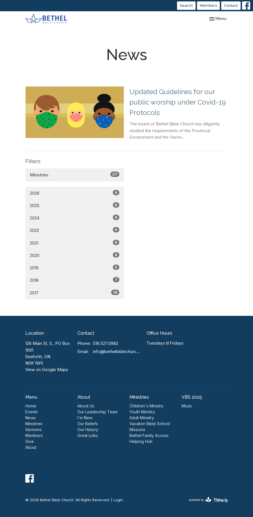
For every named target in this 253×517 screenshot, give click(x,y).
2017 (74, 293)
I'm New (84, 417)
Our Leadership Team (97, 411)
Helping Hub (141, 441)
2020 (74, 255)
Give (29, 441)
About (30, 447)
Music (187, 405)
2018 (74, 280)
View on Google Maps (46, 369)
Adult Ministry (141, 417)
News (30, 417)
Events (31, 411)
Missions (137, 429)
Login (118, 500)
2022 (74, 230)
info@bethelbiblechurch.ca (117, 351)
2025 (74, 205)
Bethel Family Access (149, 435)
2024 (74, 218)
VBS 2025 (192, 397)
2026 (74, 193)
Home (30, 405)
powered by (208, 500)
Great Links (87, 435)
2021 (74, 243)
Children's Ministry (146, 405)
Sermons (33, 429)
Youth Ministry (142, 411)
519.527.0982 (105, 343)
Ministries (74, 174)
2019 (74, 267)
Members (208, 5)
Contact (231, 5)
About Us (85, 405)
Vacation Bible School (149, 423)
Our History (87, 429)
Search (186, 5)
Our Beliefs (87, 423)
